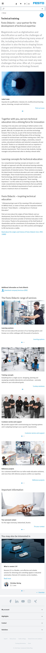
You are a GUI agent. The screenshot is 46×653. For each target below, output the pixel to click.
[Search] (23, 8)
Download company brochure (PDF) (16, 290)
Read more (7, 578)
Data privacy (13, 639)
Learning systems (38, 339)
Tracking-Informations (20, 643)
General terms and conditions (35, 639)
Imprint (5, 639)
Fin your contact (39, 526)
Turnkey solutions (38, 386)
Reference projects (38, 480)
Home (4, 13)
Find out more (39, 108)
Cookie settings (22, 639)
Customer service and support (34, 433)
